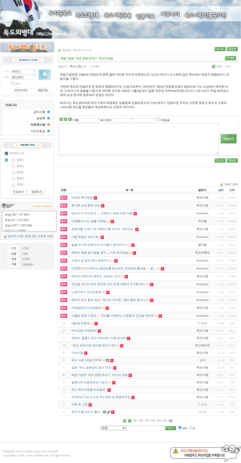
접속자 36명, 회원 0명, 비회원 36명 (30, 236)
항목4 (20, 178)
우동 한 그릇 (79, 404)
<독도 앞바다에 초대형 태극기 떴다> (95, 345)
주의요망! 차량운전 (84, 330)
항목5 (20, 184)
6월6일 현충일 (80, 323)
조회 (232, 189)
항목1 (20, 160)
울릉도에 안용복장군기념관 (89, 382)
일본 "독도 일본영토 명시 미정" (91, 367)
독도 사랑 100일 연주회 (86, 360)
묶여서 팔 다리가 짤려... (86, 412)
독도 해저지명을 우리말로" (88, 389)
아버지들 (77, 353)
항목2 (20, 166)
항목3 (20, 172)
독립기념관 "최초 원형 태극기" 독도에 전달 (99, 375)
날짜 (221, 189)
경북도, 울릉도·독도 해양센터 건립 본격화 (98, 338)
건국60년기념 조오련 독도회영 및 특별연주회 (100, 397)
